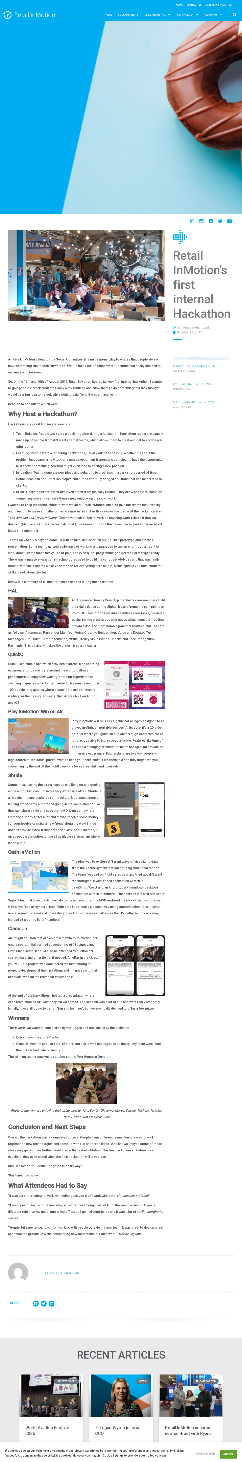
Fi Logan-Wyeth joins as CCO (193, 402)
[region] (121, 1452)
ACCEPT (226, 1453)
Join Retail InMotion (216, 4)
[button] (36, 1303)
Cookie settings (197, 1453)
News (172, 4)
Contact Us (188, 4)
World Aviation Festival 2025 (193, 384)
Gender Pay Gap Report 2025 (194, 365)
